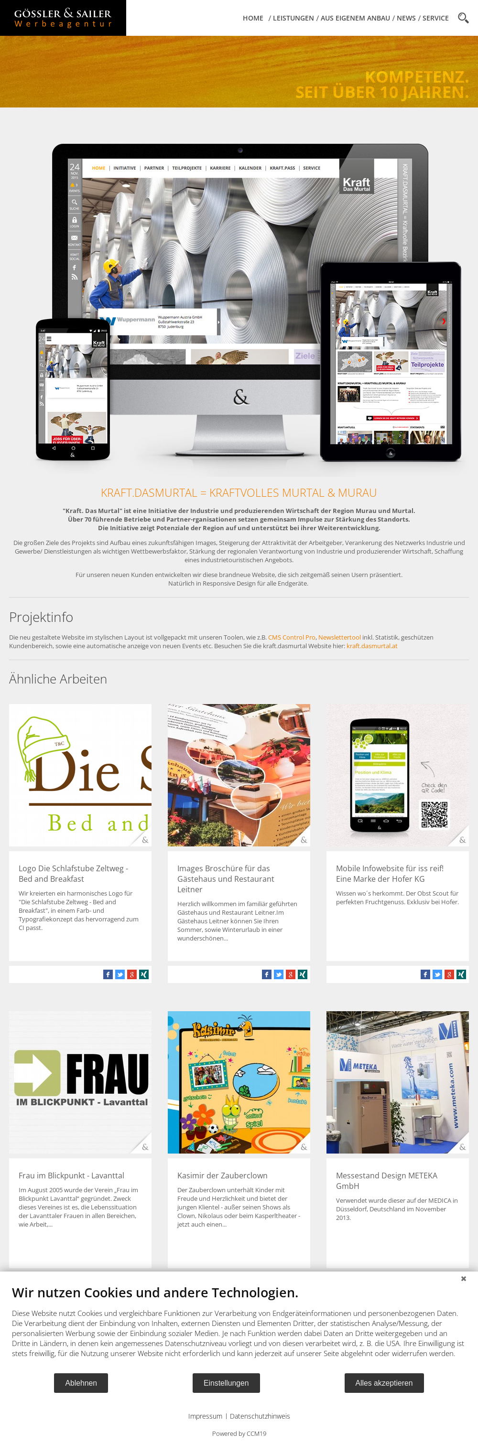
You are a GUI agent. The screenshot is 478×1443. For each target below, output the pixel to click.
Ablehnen (81, 1383)
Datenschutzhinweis (260, 1416)
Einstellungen (226, 1383)
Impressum (205, 1416)
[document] (239, 1328)
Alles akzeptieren (384, 1383)
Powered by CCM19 (239, 1433)
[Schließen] (463, 1279)
